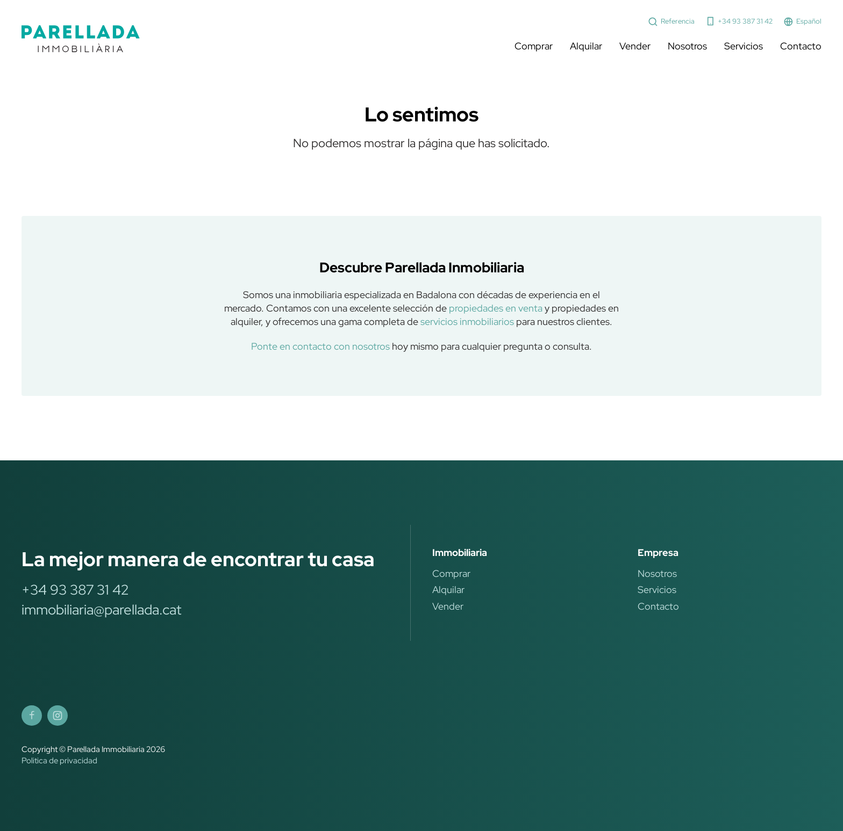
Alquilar (586, 46)
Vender (635, 46)
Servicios (743, 46)
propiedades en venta (495, 308)
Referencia (671, 22)
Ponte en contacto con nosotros (320, 346)
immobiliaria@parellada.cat (101, 610)
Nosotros (687, 46)
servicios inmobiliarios (467, 321)
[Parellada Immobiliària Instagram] (57, 715)
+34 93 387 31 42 (739, 21)
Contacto (800, 46)
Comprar (534, 46)
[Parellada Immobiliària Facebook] (32, 715)
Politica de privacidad (59, 760)
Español (802, 22)
